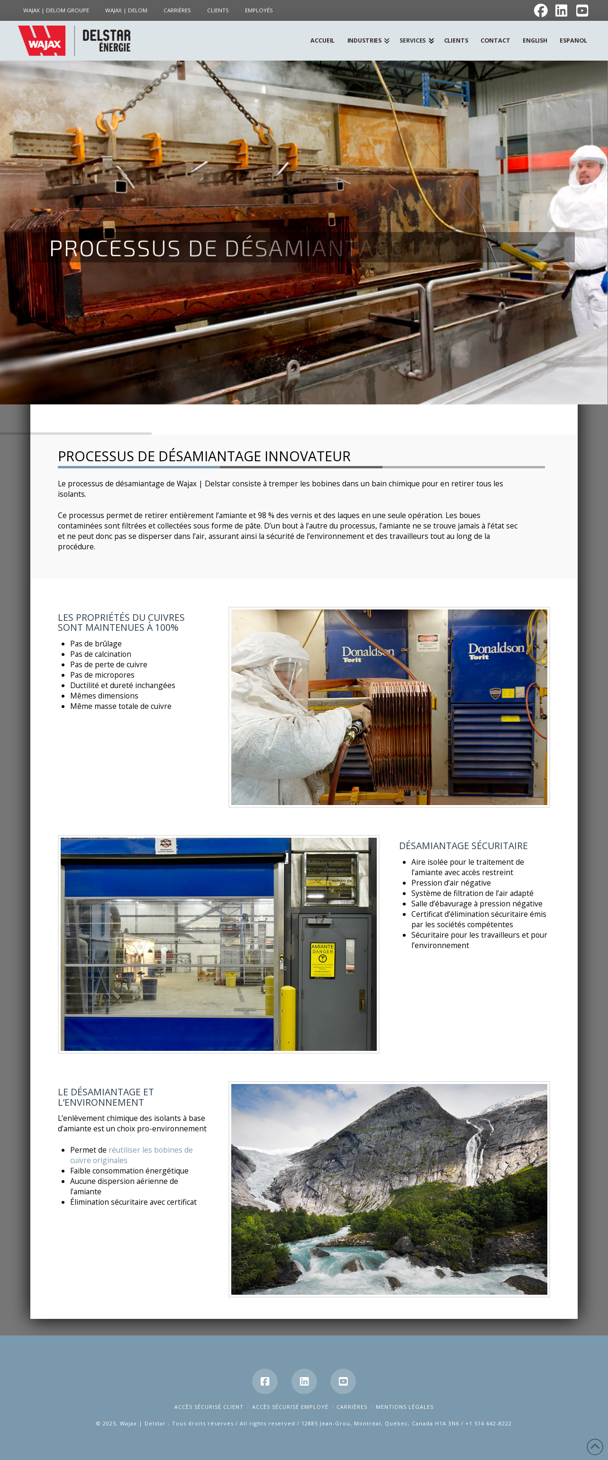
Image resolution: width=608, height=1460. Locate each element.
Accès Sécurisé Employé (290, 1406)
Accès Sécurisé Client (209, 1406)
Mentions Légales (405, 1406)
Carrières (351, 1406)
